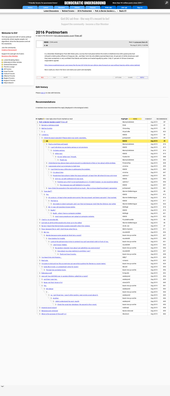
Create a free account (9, 50)
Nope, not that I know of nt (53, 282)
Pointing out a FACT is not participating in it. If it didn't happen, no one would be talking (87, 182)
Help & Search (9, 83)
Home (30, 8)
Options (118, 77)
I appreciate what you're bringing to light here (64, 166)
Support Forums (9, 80)
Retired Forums (68, 11)
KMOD (46, 42)
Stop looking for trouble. (56, 238)
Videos (77, 8)
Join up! (124, 8)
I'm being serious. (59, 150)
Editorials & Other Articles (13, 62)
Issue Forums (8, 71)
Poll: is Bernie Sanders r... (105, 11)
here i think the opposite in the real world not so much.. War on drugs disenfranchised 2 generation (82, 188)
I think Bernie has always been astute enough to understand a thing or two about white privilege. (82, 163)
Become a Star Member (10, 56)
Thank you (63, 160)
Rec (42, 77)
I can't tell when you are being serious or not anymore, (69, 147)
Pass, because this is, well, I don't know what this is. (59, 229)
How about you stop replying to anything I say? (73, 251)
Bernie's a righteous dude (50, 125)
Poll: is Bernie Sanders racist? (64, 36)
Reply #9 (122, 11)
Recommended (162, 119)
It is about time (58, 172)
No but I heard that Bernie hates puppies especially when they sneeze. (65, 226)
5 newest (148, 119)
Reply (142, 77)
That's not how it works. (68, 254)
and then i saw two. (50, 279)
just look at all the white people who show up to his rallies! (61, 223)
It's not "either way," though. (67, 157)
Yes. (47, 194)
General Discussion (10, 64)
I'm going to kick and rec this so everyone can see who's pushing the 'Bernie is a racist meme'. (73, 263)
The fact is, (54, 201)
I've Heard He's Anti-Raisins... (51, 257)
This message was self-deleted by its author (75, 185)
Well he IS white (46, 128)
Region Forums (9, 78)
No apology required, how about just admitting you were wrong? (77, 248)
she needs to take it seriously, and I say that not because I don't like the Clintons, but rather (84, 204)
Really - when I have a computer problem (67, 213)
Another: (56, 298)
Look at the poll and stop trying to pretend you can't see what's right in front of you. (80, 241)
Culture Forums (9, 73)
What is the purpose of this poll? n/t (53, 314)
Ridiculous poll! (46, 273)
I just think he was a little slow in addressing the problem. (70, 169)
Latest (45, 8)
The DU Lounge (9, 67)
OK (47, 141)
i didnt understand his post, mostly (67, 301)
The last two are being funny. (56, 270)
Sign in (139, 8)
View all (78, 36)
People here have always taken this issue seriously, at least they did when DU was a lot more (85, 175)
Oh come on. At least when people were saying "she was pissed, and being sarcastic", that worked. (82, 197)
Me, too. (46, 232)
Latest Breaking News (11, 60)
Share (130, 77)
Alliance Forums (9, 76)
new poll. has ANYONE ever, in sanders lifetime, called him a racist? (64, 276)
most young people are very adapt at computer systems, (74, 216)
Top (54, 77)
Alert (66, 77)
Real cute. (44, 260)
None (135, 119)
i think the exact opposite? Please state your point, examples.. (65, 138)
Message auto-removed (49, 311)
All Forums (7, 69)
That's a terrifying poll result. (58, 144)
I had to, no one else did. (49, 219)
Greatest (61, 8)
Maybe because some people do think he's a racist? (64, 235)
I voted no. (45, 135)
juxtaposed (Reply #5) (141, 42)
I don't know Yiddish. (60, 245)
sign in (43, 93)
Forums (93, 8)
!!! (44, 131)
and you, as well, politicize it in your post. (69, 179)
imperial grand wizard (49, 307)
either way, (59, 153)
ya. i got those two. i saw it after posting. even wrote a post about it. (74, 295)
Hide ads (108, 8)
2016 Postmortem (84, 11)
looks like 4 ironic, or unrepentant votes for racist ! (61, 267)
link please (49, 289)
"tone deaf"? (48, 191)
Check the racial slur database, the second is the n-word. (77, 304)
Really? (53, 210)
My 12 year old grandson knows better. (61, 207)
